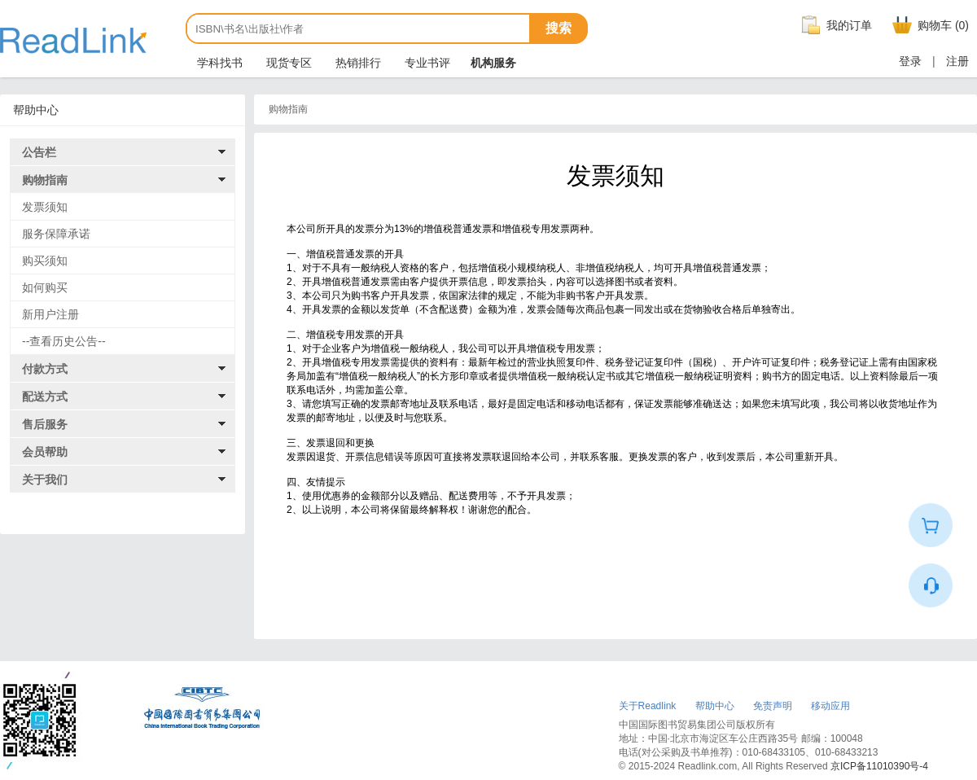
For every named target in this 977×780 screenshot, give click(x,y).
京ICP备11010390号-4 (879, 766)
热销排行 (356, 62)
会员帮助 (45, 451)
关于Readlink (648, 706)
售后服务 (45, 424)
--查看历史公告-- (64, 341)
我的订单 (834, 25)
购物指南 (45, 179)
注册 (957, 61)
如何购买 (45, 287)
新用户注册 (50, 314)
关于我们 (45, 479)
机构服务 (493, 62)
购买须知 (45, 260)
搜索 (558, 28)
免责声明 (772, 706)
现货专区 (287, 62)
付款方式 (45, 368)
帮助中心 (714, 706)
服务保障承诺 (56, 233)
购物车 (928, 25)
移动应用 (830, 706)
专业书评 (425, 62)
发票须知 (45, 206)
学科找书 (218, 62)
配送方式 (45, 396)
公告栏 (39, 152)
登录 (910, 61)
